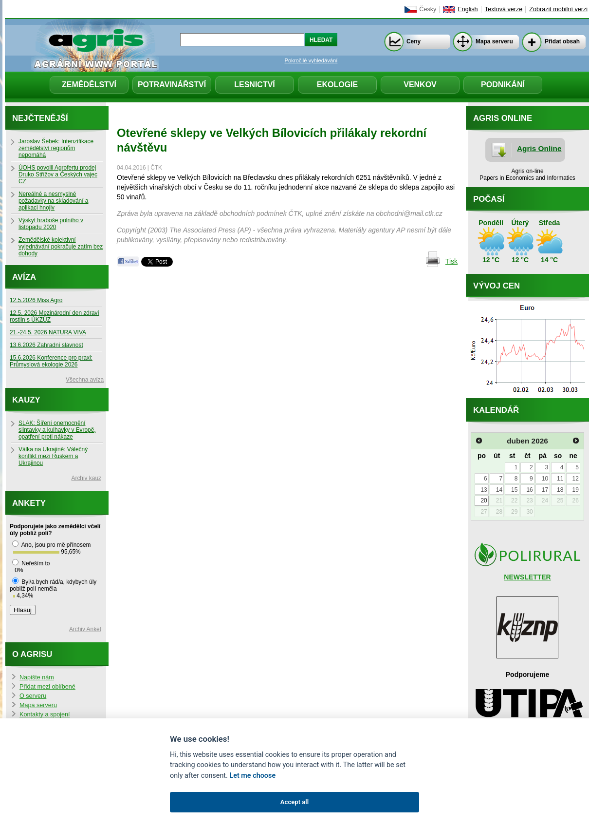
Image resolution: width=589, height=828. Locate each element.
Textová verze (504, 9)
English (468, 9)
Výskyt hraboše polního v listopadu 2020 (50, 224)
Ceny (413, 41)
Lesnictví (254, 84)
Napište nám (36, 677)
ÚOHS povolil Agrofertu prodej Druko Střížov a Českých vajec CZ (57, 174)
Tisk (451, 261)
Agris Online (539, 148)
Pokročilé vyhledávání (311, 60)
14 (499, 489)
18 (560, 489)
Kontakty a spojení (44, 714)
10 (545, 478)
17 (545, 489)
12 (575, 478)
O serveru (32, 696)
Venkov (420, 84)
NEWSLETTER (527, 577)
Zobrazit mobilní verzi (558, 9)
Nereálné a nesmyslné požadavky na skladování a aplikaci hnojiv (53, 201)
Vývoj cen (496, 285)
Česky (427, 9)
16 (529, 489)
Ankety (29, 503)
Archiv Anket (85, 629)
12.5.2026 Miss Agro (36, 300)
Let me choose (252, 775)
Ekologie (337, 84)
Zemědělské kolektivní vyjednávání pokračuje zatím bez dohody (60, 246)
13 (483, 489)
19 (575, 489)
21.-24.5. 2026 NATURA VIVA (48, 332)
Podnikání (503, 84)
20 (483, 500)
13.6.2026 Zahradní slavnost (46, 345)
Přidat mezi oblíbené (47, 686)
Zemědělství (89, 84)
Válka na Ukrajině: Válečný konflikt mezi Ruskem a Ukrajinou (53, 456)
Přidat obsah (562, 41)
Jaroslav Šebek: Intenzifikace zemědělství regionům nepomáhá (55, 148)
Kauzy (26, 399)
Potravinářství (172, 84)
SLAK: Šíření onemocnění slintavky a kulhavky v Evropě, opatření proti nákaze (57, 430)
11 (560, 478)
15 (514, 489)
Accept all (294, 802)
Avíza (24, 277)
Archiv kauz (86, 478)
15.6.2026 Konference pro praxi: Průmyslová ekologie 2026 (51, 361)
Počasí (488, 199)
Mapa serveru (494, 41)
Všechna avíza (85, 379)
